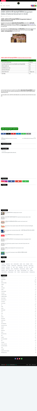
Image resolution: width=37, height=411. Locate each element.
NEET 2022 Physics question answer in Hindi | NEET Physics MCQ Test (17, 243)
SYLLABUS (31, 270)
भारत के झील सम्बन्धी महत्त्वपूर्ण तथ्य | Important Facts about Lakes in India (18, 216)
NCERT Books (8, 268)
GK (4, 130)
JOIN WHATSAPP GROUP (9, 128)
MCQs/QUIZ (3, 268)
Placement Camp (22, 268)
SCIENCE (18, 270)
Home (1, 5)
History (17, 267)
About (4, 5)
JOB (24, 267)
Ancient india (18, 279)
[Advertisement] (18, 50)
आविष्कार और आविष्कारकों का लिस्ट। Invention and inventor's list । (16, 221)
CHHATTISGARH (3, 265)
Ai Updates (18, 277)
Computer (8, 265)
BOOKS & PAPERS (18, 282)
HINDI (14, 267)
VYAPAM (18, 349)
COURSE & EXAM (13, 265)
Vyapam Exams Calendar (18, 350)
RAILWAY (7, 130)
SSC (10, 130)
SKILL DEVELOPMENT (23, 270)
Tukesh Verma (4, 16)
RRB (15, 270)
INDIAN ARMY (21, 267)
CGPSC (18, 289)
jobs (27, 267)
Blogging (8, 364)
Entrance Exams (31, 265)
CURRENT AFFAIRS (19, 265)
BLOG (4, 9)
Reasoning (3, 270)
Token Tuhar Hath (18, 344)
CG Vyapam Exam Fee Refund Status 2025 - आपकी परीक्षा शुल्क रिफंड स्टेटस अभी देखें (19, 230)
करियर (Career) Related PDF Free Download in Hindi (14, 247)
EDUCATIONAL (25, 265)
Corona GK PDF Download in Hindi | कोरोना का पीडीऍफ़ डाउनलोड (16, 252)
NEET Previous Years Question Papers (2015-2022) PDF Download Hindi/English (19, 225)
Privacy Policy (8, 5)
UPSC (18, 347)
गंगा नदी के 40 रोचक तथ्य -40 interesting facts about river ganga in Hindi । (18, 239)
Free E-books (8, 267)
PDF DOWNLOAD (16, 268)
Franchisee (3, 267)
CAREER (18, 284)
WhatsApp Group (18, 352)
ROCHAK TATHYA (11, 270)
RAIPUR (31, 268)
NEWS (12, 268)
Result (7, 270)
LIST (29, 267)
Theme (16, 364)
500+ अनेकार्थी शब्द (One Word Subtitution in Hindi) (14, 234)
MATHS (32, 267)
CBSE (18, 286)
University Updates (18, 345)
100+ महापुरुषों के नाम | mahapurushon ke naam (13, 212)
